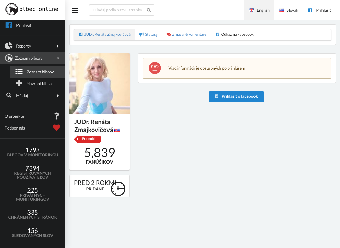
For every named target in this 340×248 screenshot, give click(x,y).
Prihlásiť (319, 10)
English (259, 10)
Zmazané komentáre (186, 34)
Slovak (288, 10)
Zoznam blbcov (32, 58)
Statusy (148, 34)
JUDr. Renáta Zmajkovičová (105, 34)
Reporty (33, 45)
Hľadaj (33, 95)
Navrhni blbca (33, 83)
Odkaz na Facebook (234, 34)
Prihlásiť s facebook (236, 96)
